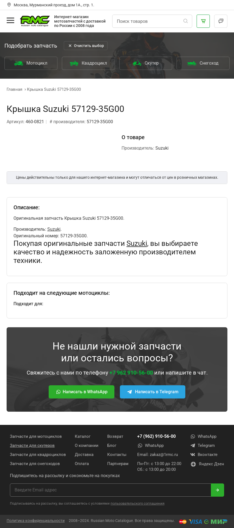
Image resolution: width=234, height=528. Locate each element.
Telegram (202, 445)
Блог (111, 445)
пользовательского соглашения (137, 503)
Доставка (84, 454)
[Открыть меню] (10, 20)
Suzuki (53, 229)
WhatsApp (150, 445)
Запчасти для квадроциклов (38, 454)
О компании (86, 445)
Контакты (116, 454)
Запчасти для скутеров (32, 445)
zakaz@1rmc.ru (164, 454)
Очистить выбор (85, 45)
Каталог (82, 436)
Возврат (115, 436)
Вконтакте (204, 454)
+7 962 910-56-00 (131, 372)
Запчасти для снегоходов (35, 463)
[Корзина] (203, 21)
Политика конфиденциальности (36, 520)
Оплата (82, 463)
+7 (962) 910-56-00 (156, 436)
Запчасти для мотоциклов (36, 436)
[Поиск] (185, 21)
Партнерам (117, 463)
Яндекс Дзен (207, 464)
